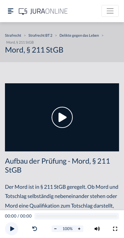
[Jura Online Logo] (43, 11)
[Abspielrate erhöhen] (79, 228)
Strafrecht (13, 35)
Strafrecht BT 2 (40, 35)
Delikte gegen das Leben (79, 35)
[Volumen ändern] (97, 228)
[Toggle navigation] (110, 11)
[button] (36, 228)
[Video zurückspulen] (34, 228)
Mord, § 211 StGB (20, 42)
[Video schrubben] (76, 216)
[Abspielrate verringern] (56, 228)
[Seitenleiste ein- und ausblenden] (10, 11)
